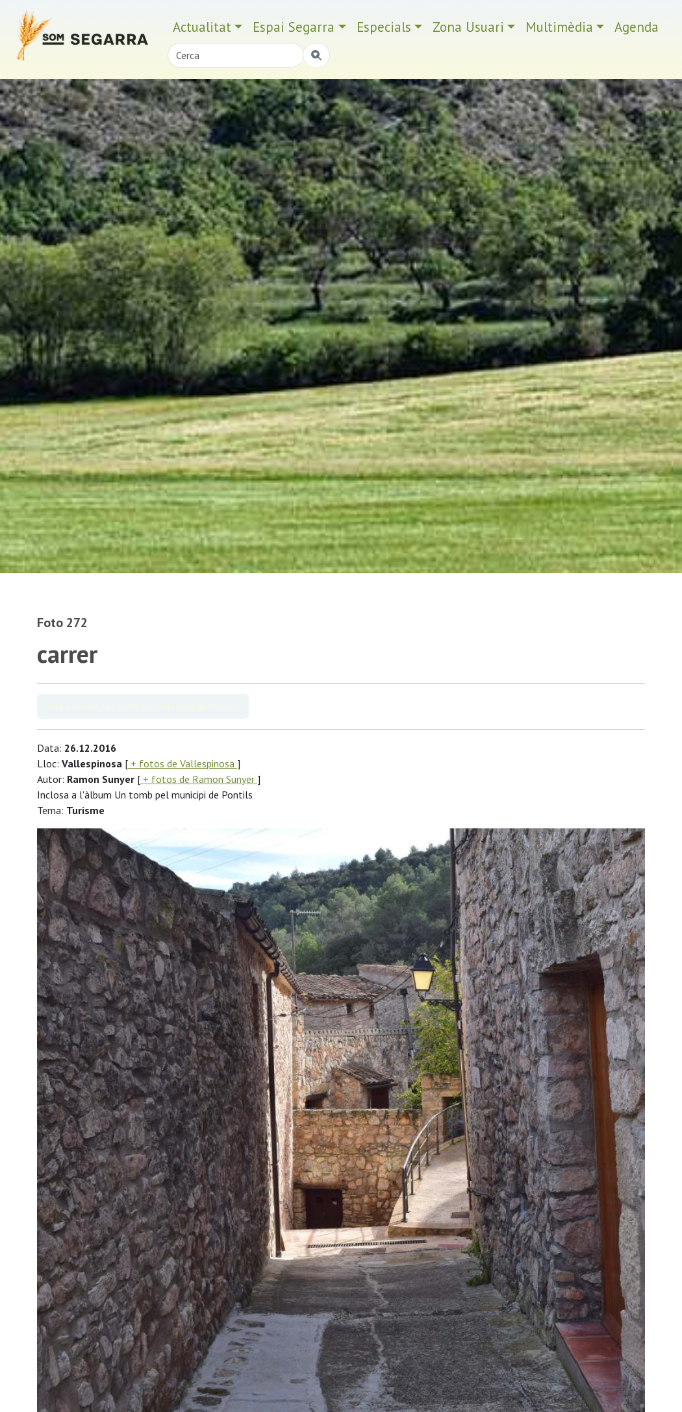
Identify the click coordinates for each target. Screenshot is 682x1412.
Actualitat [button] (202, 27)
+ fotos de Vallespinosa (182, 763)
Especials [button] (384, 27)
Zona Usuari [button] (468, 27)
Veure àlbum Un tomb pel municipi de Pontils (142, 706)
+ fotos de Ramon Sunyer (198, 779)
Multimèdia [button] (559, 27)
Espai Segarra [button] (294, 27)
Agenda (636, 27)
